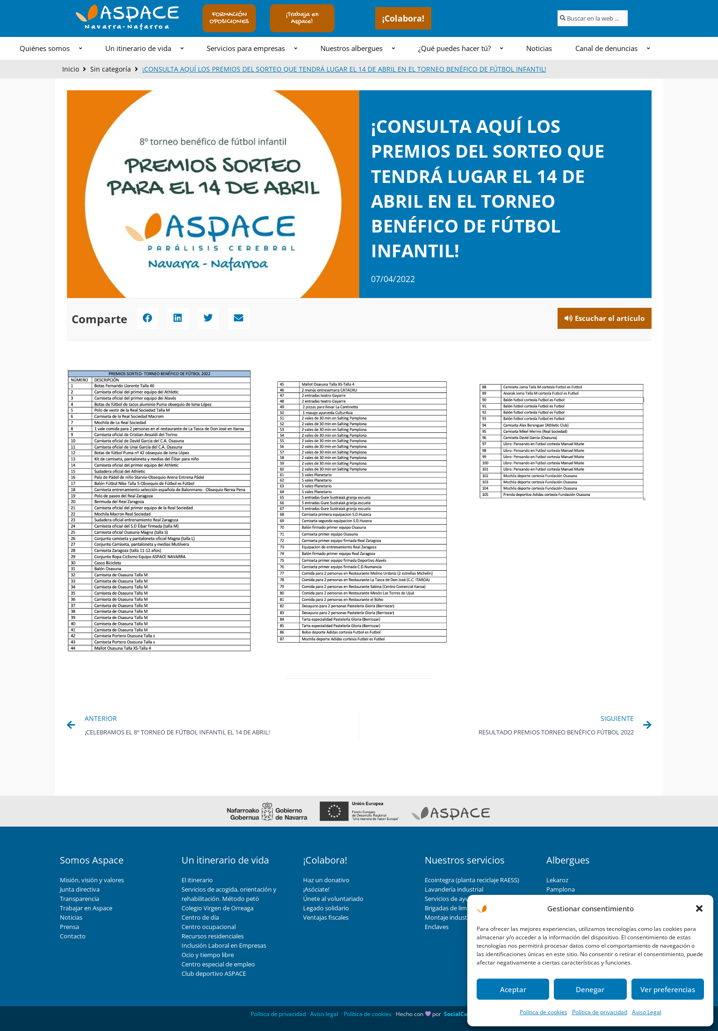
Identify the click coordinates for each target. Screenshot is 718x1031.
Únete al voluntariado (333, 898)
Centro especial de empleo (218, 964)
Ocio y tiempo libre (207, 955)
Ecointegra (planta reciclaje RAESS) (472, 880)
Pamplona (560, 889)
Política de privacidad (599, 1012)
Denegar (590, 989)
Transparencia (79, 898)
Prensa (69, 926)
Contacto (73, 936)
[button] (699, 908)
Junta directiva (80, 889)
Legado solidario (326, 908)
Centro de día (200, 917)
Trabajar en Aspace (86, 908)
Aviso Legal (646, 1012)
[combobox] (593, 18)
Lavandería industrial (454, 889)
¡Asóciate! (316, 889)
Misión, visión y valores (92, 880)
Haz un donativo (326, 880)
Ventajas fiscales (325, 917)
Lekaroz (557, 880)
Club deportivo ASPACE (213, 973)
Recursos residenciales (212, 936)
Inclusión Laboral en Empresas (223, 945)
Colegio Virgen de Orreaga (217, 908)
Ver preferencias (667, 989)
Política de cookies (543, 1012)
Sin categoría (110, 69)
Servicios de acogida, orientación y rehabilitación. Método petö (228, 894)
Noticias (71, 917)
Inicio (70, 69)
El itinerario (197, 880)
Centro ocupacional (208, 926)
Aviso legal (324, 1014)
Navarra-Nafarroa (127, 27)
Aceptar (513, 989)
